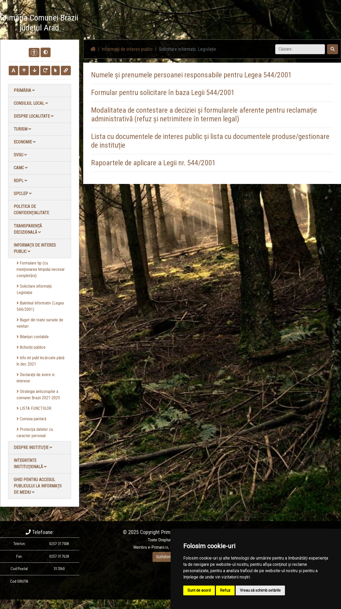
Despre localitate (33, 116)
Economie (25, 141)
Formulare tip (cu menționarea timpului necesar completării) (41, 269)
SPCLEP (23, 193)
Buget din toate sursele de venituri (40, 323)
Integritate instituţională (30, 463)
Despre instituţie (33, 447)
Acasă (173, 23)
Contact (276, 23)
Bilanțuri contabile (33, 336)
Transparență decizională (28, 229)
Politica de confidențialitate (31, 209)
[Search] (300, 49)
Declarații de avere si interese (36, 377)
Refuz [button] (225, 590)
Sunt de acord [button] (199, 590)
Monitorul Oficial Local (308, 23)
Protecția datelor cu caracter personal (35, 432)
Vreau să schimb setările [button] (260, 590)
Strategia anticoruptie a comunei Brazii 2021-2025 (38, 394)
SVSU (20, 154)
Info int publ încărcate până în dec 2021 (41, 361)
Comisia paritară (31, 418)
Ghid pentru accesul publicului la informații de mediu (37, 486)
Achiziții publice (31, 347)
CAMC (21, 167)
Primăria (24, 90)
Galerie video (253, 23)
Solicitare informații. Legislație (34, 289)
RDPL (20, 180)
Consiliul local (31, 103)
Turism (22, 129)
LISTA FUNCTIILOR (34, 408)
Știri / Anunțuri (197, 23)
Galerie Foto (225, 23)
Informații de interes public (35, 248)
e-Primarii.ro (158, 547)
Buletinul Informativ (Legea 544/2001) (40, 306)
